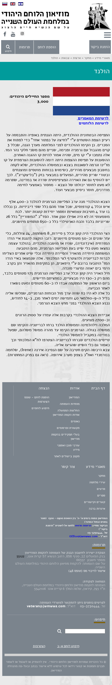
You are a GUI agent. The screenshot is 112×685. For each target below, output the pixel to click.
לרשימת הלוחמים (94, 123)
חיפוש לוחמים (40, 408)
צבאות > (64, 58)
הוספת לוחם (47, 47)
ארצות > (75, 58)
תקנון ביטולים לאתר (67, 456)
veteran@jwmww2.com (46, 606)
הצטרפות (39, 646)
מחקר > (86, 58)
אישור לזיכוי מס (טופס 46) (86, 570)
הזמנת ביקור (100, 46)
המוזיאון (74, 397)
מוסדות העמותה (70, 404)
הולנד (54, 58)
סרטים (101, 489)
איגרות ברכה (97, 508)
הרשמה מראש (83, 525)
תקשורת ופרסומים (68, 428)
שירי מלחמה (97, 482)
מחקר (101, 476)
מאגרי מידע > (100, 58)
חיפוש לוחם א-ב (68, 646)
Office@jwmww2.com (83, 536)
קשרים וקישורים (94, 502)
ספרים (101, 495)
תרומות (24, 47)
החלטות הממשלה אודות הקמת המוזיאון (66, 412)
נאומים (75, 421)
